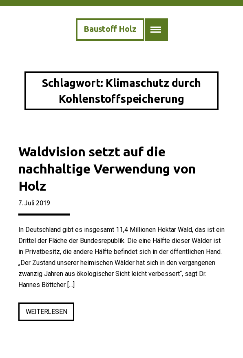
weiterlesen (50, 313)
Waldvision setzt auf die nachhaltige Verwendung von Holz (107, 168)
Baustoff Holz (110, 28)
